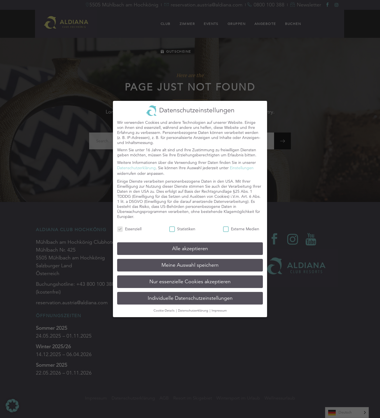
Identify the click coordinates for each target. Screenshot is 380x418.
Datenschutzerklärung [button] (193, 307)
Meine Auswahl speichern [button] (190, 262)
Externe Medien (241, 226)
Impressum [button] (219, 307)
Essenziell (129, 226)
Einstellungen (242, 165)
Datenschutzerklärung (136, 165)
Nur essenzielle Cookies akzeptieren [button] (190, 278)
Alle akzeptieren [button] (190, 246)
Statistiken (182, 226)
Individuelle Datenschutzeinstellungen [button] (190, 295)
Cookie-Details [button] (164, 307)
